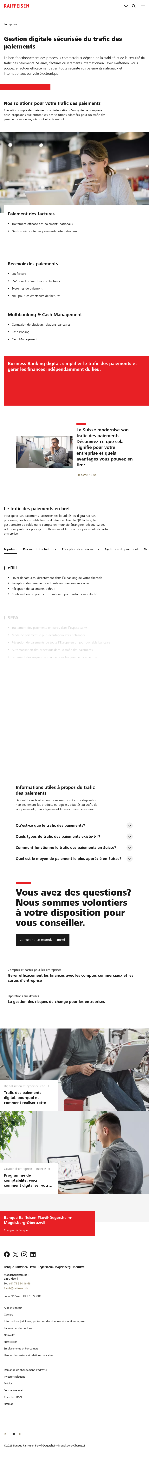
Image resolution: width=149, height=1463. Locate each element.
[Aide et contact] (13, 1307)
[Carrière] (8, 1314)
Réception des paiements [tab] (80, 549)
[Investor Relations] (14, 1376)
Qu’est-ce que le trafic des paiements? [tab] (50, 825)
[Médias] (8, 1383)
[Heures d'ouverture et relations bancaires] (28, 1355)
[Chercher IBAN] (13, 1397)
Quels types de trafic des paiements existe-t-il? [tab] (58, 836)
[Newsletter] (10, 1341)
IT (20, 1433)
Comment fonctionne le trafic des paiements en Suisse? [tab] (66, 847)
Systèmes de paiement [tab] (121, 549)
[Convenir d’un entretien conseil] (42, 940)
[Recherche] (133, 6)
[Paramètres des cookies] (18, 1328)
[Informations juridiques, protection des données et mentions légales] (44, 1321)
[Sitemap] (8, 1403)
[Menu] (143, 6)
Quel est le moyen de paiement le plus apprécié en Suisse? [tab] (68, 858)
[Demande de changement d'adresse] (25, 1369)
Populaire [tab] (10, 549)
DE (5, 1433)
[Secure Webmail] (13, 1390)
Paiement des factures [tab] (39, 549)
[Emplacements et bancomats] (21, 1348)
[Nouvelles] (9, 1334)
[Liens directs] (126, 6)
